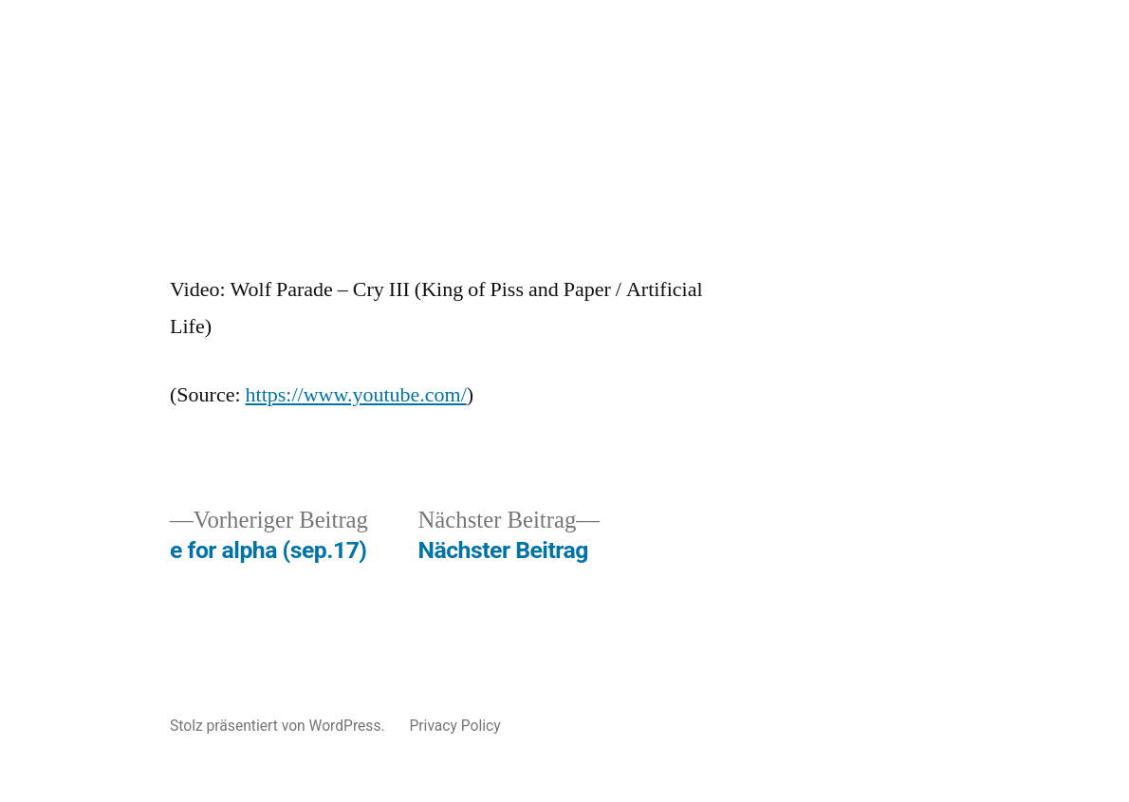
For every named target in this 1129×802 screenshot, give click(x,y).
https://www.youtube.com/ (356, 395)
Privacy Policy (454, 726)
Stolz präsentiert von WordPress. (279, 726)
